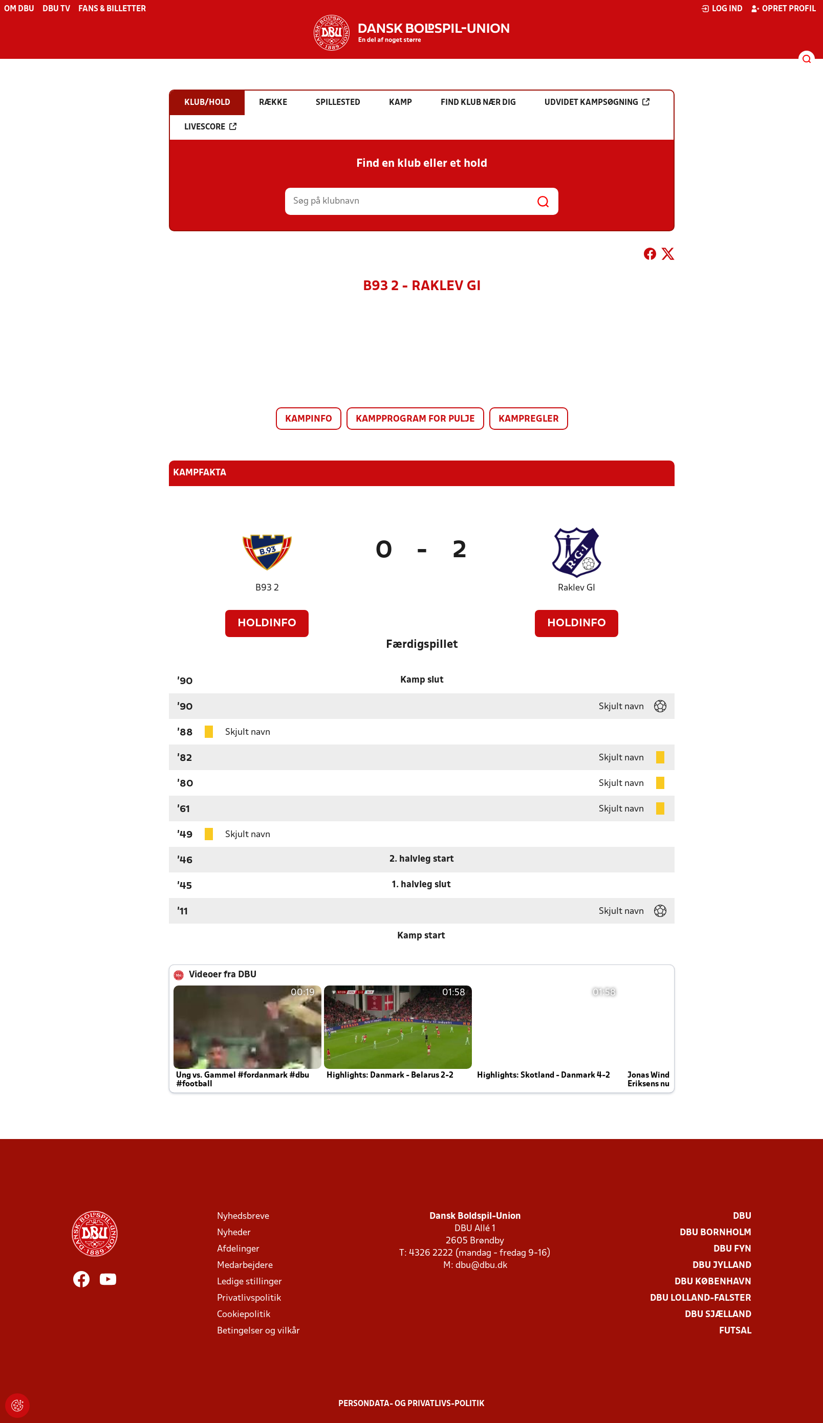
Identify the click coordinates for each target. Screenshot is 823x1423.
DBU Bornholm (715, 1233)
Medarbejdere (245, 1265)
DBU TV (56, 9)
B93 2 (267, 588)
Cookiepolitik (243, 1314)
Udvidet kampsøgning (597, 102)
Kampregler (529, 419)
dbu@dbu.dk (481, 1265)
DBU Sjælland (718, 1314)
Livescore (210, 127)
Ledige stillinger (249, 1282)
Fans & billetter (112, 9)
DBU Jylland (721, 1265)
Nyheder (234, 1233)
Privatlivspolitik (249, 1298)
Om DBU (19, 9)
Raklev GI (576, 588)
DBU (742, 1216)
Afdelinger (238, 1249)
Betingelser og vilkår (258, 1331)
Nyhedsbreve (243, 1216)
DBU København (713, 1282)
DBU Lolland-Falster (700, 1298)
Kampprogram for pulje (415, 419)
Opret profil (783, 8)
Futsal (735, 1331)
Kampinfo (308, 419)
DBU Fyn (732, 1249)
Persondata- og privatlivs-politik (411, 1404)
